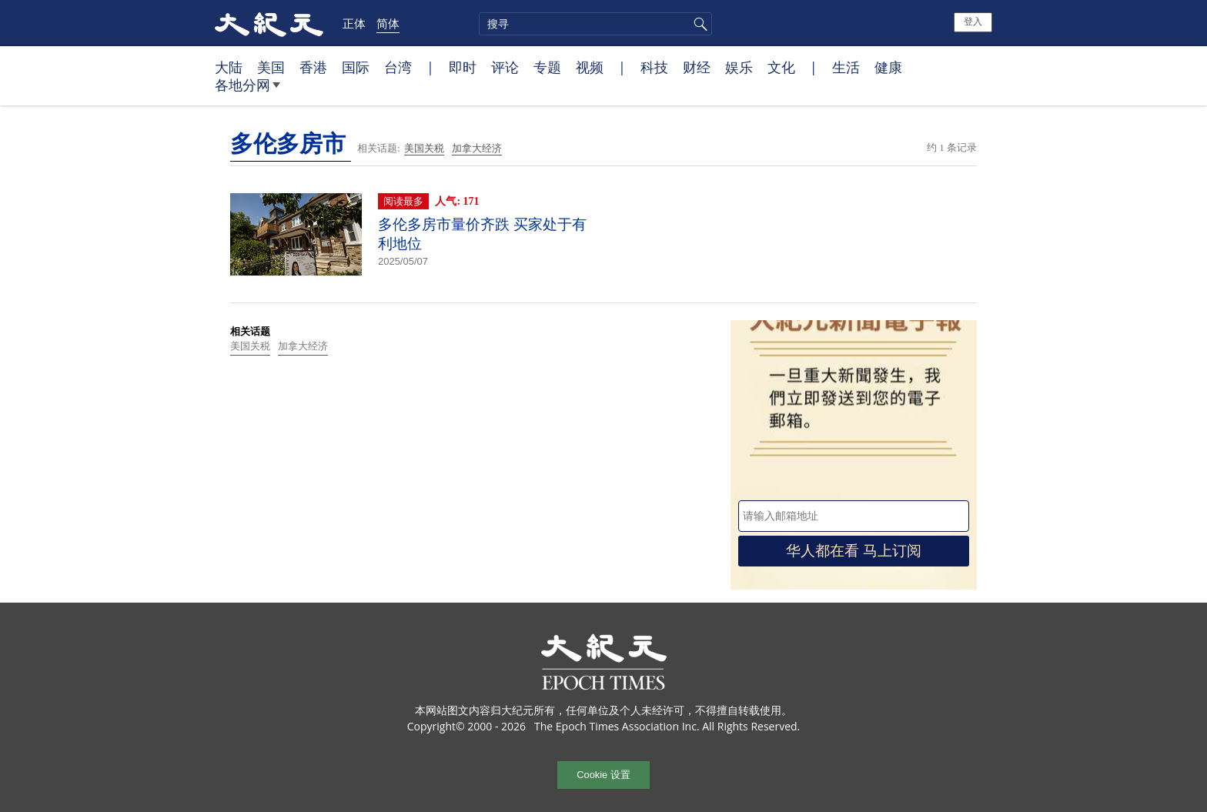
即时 (462, 67)
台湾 (398, 67)
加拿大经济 (477, 148)
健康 (888, 67)
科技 (654, 67)
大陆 (228, 67)
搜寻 (698, 23)
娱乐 (739, 67)
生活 (846, 67)
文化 (781, 67)
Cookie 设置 (603, 774)
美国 (271, 67)
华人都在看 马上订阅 (853, 551)
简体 (388, 23)
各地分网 (247, 90)
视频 (590, 67)
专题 (547, 67)
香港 (313, 67)
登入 (973, 21)
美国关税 (424, 148)
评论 (505, 67)
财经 (696, 67)
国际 (355, 67)
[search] (595, 23)
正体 (354, 23)
